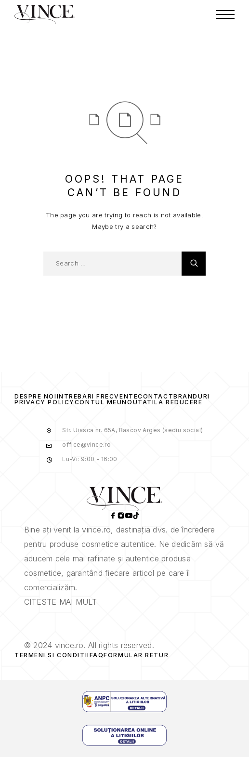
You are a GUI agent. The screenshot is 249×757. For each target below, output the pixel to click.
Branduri (191, 396)
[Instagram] (121, 516)
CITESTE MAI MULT (60, 602)
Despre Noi (35, 396)
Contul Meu (98, 402)
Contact (155, 396)
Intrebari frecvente (97, 396)
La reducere (178, 402)
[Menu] (225, 14)
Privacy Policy (44, 402)
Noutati (138, 402)
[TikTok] (136, 516)
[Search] (194, 264)
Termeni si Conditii (52, 655)
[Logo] (44, 14)
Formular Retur (136, 655)
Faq (97, 655)
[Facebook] (113, 516)
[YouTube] (128, 516)
